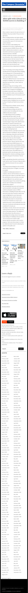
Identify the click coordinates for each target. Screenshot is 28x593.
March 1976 (16, 554)
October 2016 (17, 447)
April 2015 (4, 461)
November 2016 (5, 447)
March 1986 (4, 530)
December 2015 (5, 454)
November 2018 (17, 427)
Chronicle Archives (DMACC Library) (9, 297)
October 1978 (17, 543)
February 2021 (17, 405)
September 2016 (5, 450)
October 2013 (5, 476)
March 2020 (16, 414)
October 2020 (17, 410)
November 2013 (17, 474)
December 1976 (17, 545)
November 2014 (5, 465)
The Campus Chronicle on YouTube (9, 300)
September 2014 (5, 467)
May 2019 (4, 423)
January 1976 (5, 556)
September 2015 (17, 456)
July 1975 (16, 561)
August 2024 (16, 374)
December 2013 (5, 474)
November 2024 (5, 372)
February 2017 (17, 443)
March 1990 (16, 510)
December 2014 (17, 463)
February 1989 (5, 521)
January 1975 (17, 568)
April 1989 (4, 519)
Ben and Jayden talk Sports (8, 325)
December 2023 (17, 381)
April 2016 (16, 450)
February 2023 (5, 390)
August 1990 (4, 510)
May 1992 (16, 494)
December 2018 (5, 427)
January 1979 (5, 541)
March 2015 (16, 461)
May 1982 (16, 530)
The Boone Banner (6, 306)
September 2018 (17, 430)
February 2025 (17, 367)
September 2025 (5, 363)
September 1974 (17, 572)
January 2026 (17, 358)
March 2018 (4, 434)
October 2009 (17, 490)
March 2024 (4, 378)
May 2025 (4, 365)
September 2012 (5, 485)
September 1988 (17, 525)
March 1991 (4, 503)
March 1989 (16, 519)
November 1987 (5, 527)
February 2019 (17, 425)
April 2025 (16, 365)
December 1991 (5, 499)
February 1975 (5, 568)
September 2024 (5, 374)
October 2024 (17, 372)
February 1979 (17, 539)
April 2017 (16, 441)
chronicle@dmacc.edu (10, 290)
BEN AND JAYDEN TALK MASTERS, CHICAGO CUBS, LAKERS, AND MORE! (13, 257)
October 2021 (5, 401)
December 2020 (17, 407)
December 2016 (17, 445)
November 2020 (5, 410)
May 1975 (16, 563)
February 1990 (5, 512)
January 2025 (5, 369)
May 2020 (16, 412)
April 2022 (16, 394)
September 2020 (5, 412)
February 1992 (17, 496)
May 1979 (4, 536)
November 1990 (17, 505)
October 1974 (5, 572)
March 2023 (16, 387)
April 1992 (4, 496)
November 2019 (17, 418)
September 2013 (17, 476)
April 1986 (16, 527)
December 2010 (17, 487)
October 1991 (5, 501)
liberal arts (12, 228)
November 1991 (17, 499)
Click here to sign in (6, 578)
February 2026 (5, 358)
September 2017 (5, 441)
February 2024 (17, 378)
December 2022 (17, 390)
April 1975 (4, 565)
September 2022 (5, 394)
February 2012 (5, 487)
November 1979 (5, 534)
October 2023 (17, 383)
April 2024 (16, 376)
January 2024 (5, 381)
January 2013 (5, 483)
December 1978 (17, 541)
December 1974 (5, 570)
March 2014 (16, 470)
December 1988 (5, 523)
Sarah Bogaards (17, 16)
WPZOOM (19, 591)
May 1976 (16, 552)
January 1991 (5, 505)
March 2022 (4, 396)
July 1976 (4, 552)
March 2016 (4, 452)
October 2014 (17, 465)
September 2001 (17, 492)
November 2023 (5, 383)
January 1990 (17, 512)
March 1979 (4, 539)
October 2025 (17, 361)
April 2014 (4, 470)
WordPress (9, 591)
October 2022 (17, 392)
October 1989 (5, 516)
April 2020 (4, 414)
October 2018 (5, 430)
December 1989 (5, 514)
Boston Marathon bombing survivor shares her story (21, 254)
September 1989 (17, 516)
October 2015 (5, 456)
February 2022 (17, 396)
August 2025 (16, 363)
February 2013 (17, 481)
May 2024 (4, 376)
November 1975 (5, 559)
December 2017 (17, 436)
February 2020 (5, 416)
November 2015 (17, 454)
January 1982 (17, 532)
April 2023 (4, 387)
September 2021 (17, 401)
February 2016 (17, 452)
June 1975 (4, 563)
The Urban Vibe (5, 303)
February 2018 (17, 434)
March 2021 (4, 405)
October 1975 (17, 559)
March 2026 (16, 356)
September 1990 (17, 507)
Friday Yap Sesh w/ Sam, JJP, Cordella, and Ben (12, 326)
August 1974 (4, 574)
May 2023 (16, 385)
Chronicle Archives (6, 294)
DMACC (7, 228)
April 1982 (4, 532)
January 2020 (17, 416)
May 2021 (4, 403)
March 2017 (4, 443)
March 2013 (4, 481)
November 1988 (17, 523)
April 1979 (16, 536)
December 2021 (5, 398)
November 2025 (5, 361)
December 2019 (5, 418)
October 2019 (5, 421)
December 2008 (5, 492)
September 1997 (5, 494)
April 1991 (16, 501)
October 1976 (17, 548)
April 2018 (16, 432)
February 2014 (5, 472)
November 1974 (17, 570)
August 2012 (16, 485)
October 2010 (5, 490)
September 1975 (5, 561)
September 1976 (5, 550)
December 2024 (17, 369)
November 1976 (5, 548)
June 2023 (4, 385)
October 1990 (5, 507)
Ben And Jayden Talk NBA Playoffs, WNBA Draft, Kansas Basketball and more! (5, 258)
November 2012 (17, 483)
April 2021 (16, 403)
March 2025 (4, 367)
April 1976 (4, 554)
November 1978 (5, 543)
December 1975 (17, 556)
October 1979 (17, 534)
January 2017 (5, 445)
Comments (10, 321)
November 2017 (5, 439)
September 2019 (17, 421)
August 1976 (16, 550)
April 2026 (4, 356)
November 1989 (17, 514)
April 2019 (16, 423)
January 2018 (5, 436)
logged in (10, 276)
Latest (4, 321)
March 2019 (4, 425)
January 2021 (5, 407)
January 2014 (17, 472)
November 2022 (5, 392)
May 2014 (16, 467)
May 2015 (16, 459)
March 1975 (16, 565)
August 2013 (4, 479)
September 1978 (5, 545)
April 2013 (16, 479)
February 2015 (5, 463)
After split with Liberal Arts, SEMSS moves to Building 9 (14, 20)
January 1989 (17, 521)
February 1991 (17, 503)
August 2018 (4, 432)
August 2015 (4, 459)
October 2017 (17, 439)
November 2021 (17, 398)
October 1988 (5, 525)
